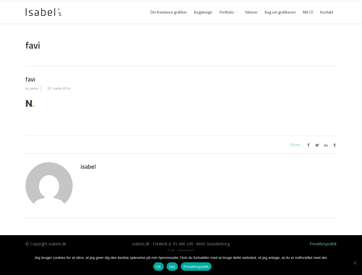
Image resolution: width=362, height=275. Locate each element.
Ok (158, 267)
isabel (34, 88)
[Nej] (355, 263)
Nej (172, 267)
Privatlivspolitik (323, 243)
